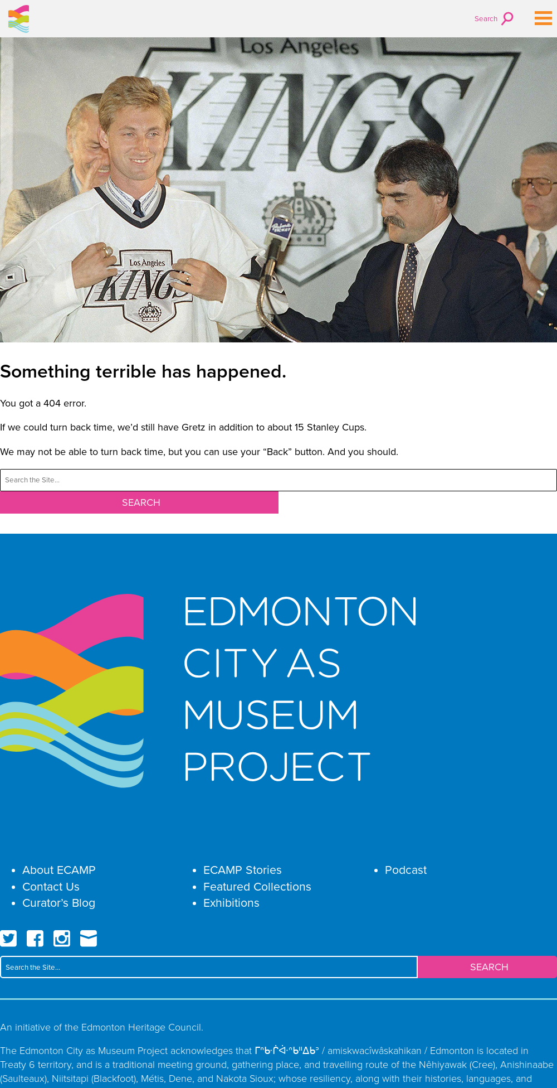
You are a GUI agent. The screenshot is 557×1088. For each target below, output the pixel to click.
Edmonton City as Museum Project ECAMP (19, 19)
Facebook (35, 938)
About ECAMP (59, 869)
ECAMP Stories (242, 869)
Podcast (406, 869)
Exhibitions (231, 902)
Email (88, 938)
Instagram (61, 938)
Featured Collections (257, 886)
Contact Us (51, 886)
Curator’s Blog (58, 902)
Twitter (8, 938)
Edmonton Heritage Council (141, 1026)
